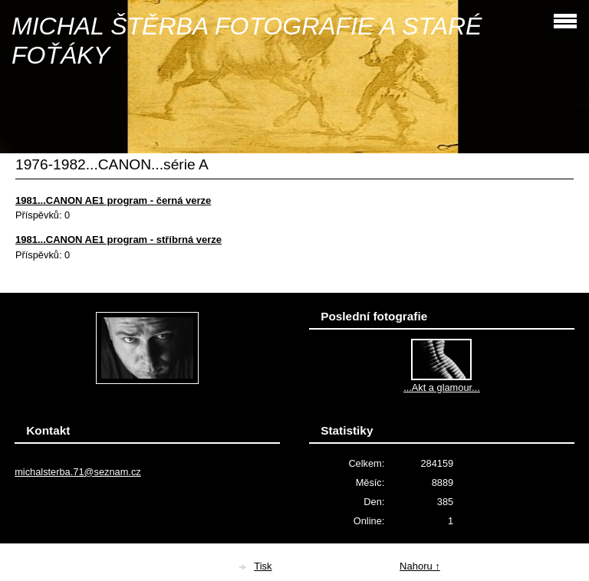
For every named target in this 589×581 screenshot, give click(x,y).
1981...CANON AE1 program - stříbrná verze (118, 239)
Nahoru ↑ (420, 566)
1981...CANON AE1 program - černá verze (113, 200)
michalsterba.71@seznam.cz (78, 472)
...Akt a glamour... (441, 387)
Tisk (262, 566)
